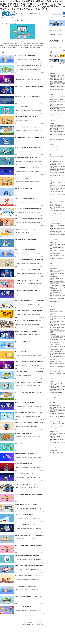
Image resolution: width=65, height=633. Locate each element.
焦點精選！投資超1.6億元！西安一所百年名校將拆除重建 (57, 302)
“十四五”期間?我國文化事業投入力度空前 (23, 433)
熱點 (22, 13)
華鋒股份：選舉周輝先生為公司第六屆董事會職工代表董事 (57, 176)
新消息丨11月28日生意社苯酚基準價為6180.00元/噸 (56, 105)
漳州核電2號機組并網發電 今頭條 (55, 361)
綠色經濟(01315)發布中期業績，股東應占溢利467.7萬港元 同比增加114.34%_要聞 (29, 494)
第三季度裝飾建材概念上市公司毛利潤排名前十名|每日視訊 (57, 97)
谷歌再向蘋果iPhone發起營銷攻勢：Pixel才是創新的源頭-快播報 (57, 374)
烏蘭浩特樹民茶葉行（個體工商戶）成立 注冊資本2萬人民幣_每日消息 (57, 450)
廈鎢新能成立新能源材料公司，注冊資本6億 (24, 198)
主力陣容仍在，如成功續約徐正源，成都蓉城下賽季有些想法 (57, 408)
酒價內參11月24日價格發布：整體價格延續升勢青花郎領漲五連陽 (57, 325)
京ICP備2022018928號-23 (29, 624)
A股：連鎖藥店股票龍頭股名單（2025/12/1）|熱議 (26, 157)
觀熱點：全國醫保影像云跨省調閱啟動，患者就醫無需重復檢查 (57, 411)
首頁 (2, 17)
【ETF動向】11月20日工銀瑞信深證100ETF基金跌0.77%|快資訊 (57, 446)
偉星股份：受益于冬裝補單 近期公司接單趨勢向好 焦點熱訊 (57, 144)
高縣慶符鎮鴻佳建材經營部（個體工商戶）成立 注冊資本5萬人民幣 (29, 422)
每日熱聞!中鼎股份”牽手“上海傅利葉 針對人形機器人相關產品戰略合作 (57, 340)
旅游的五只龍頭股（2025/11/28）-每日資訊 (24, 402)
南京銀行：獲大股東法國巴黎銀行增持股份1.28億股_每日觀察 (57, 390)
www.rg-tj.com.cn (34, 626)
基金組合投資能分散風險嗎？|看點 (22, 341)
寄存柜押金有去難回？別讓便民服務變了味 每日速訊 (57, 263)
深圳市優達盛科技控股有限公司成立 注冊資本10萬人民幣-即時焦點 (29, 300)
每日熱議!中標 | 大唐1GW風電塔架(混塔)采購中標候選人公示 (57, 417)
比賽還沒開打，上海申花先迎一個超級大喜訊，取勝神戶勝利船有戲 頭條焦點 (57, 223)
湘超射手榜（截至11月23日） (55, 329)
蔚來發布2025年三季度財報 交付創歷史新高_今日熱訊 (57, 245)
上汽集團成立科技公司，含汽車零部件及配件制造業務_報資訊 (28, 208)
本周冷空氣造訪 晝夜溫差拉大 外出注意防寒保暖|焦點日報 (57, 322)
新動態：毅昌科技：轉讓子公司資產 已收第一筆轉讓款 (57, 140)
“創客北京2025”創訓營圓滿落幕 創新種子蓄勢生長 (57, 154)
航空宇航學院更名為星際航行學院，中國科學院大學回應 (57, 381)
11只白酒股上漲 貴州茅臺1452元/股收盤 (56, 311)
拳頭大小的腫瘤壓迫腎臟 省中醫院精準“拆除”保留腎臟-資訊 (27, 96)
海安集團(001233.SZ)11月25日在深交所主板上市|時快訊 (57, 332)
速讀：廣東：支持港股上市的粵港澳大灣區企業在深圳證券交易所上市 (57, 211)
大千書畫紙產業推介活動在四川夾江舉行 (23, 463)
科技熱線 (25, 622)
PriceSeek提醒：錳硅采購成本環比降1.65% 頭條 (25, 586)
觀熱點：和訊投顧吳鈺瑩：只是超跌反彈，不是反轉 (57, 293)
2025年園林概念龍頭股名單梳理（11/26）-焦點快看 (57, 180)
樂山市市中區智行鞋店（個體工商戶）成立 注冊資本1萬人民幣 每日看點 (57, 189)
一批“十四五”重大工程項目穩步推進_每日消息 (57, 316)
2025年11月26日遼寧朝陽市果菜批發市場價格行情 (57, 202)
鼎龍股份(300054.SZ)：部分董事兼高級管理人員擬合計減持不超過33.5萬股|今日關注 (57, 299)
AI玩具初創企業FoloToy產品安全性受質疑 (57, 452)
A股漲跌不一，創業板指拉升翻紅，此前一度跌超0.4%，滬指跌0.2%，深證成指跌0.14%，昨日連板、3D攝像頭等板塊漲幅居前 (29, 127)
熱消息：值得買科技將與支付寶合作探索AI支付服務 (57, 183)
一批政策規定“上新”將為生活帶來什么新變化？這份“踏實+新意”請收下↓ (29, 361)
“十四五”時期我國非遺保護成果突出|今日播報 (57, 285)
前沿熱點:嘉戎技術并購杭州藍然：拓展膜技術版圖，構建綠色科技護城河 (29, 310)
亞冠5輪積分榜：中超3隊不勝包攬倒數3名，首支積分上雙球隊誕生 (57, 173)
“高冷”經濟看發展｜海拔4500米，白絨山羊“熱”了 (25, 116)
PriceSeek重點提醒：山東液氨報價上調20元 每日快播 (57, 424)
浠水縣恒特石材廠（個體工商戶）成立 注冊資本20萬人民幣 (57, 167)
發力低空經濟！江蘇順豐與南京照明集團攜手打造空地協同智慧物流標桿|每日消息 (57, 337)
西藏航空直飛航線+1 (19, 443)
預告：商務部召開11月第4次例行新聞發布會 (57, 327)
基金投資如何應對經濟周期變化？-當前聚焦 (57, 349)
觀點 (30, 13)
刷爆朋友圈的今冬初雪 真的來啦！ (55, 253)
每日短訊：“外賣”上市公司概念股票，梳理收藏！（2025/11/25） (57, 256)
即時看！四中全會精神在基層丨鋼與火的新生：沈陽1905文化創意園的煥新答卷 (57, 251)
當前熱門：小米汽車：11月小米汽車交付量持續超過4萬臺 (27, 269)
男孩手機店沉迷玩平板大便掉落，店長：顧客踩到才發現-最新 (28, 392)
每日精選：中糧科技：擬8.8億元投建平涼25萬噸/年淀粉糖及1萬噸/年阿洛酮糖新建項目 (29, 147)
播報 (37, 13)
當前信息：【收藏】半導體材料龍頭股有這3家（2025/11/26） (57, 150)
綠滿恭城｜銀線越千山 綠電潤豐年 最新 (23, 188)
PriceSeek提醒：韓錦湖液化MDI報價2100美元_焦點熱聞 (57, 274)
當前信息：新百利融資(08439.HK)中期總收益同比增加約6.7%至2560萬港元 (57, 387)
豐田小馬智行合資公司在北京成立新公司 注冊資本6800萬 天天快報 (57, 427)
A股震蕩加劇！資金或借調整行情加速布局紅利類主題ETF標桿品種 (57, 414)
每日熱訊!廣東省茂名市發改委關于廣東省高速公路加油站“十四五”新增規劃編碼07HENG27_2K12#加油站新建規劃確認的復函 (29, 137)
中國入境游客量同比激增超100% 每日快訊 (57, 342)
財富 (27, 13)
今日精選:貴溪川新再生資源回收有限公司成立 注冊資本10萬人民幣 (57, 111)
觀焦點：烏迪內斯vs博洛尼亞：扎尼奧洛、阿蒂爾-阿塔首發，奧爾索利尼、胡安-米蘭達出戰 (57, 357)
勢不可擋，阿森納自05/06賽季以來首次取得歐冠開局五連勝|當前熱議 (57, 164)
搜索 (64, 13)
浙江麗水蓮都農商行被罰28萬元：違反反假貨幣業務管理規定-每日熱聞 (57, 268)
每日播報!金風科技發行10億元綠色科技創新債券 (57, 440)
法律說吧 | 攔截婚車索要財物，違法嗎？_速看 (24, 178)
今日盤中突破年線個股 (53, 276)
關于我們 (26, 621)
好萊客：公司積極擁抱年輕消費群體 (56, 290)
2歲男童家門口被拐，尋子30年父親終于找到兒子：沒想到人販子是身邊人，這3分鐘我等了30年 (29, 382)
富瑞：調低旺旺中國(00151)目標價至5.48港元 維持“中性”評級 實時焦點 (57, 259)
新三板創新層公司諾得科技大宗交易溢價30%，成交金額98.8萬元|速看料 (56, 393)
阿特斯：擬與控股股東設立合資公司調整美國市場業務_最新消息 (28, 320)
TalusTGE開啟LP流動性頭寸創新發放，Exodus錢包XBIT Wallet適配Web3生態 (56, 205)
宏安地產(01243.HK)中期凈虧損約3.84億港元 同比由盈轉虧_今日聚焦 (57, 288)
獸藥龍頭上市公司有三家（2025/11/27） (56, 137)
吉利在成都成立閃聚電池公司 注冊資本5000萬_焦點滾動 (57, 94)
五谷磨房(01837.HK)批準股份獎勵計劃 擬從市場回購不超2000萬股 (57, 384)
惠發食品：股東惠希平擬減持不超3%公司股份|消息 (57, 305)
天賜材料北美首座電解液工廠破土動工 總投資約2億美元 (57, 354)
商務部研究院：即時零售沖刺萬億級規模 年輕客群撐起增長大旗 (57, 242)
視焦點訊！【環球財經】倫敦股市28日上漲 (24, 473)
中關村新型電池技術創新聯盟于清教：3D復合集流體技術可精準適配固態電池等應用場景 (29, 565)
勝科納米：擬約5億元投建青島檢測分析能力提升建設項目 (27, 524)
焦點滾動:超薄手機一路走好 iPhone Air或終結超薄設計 (26, 239)
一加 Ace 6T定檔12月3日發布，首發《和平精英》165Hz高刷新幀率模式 (57, 135)
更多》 (64, 18)
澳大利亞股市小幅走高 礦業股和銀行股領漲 (57, 161)
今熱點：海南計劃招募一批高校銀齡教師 (56, 156)
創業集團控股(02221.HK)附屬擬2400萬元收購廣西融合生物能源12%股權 (57, 87)
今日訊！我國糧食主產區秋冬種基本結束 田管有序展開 (26, 290)
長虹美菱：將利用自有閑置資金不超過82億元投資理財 (26, 331)
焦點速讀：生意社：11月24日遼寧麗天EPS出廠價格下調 (57, 314)
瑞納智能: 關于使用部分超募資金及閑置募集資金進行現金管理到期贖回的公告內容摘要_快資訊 (57, 90)
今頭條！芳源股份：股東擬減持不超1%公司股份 (25, 514)
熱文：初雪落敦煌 (53, 334)
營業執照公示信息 (39, 624)
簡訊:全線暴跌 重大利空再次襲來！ (55, 421)
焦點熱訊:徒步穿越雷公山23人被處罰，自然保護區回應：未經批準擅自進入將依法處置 (29, 412)
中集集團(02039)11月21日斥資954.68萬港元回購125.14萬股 (57, 401)
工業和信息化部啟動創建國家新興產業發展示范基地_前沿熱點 (57, 309)
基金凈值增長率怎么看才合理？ (55, 419)
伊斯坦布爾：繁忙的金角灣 (54, 283)
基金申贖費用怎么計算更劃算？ (21, 351)
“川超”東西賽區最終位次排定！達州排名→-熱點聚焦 (57, 347)
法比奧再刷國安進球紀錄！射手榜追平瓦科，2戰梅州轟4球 (57, 364)
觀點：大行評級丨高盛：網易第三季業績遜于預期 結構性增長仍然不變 (57, 431)
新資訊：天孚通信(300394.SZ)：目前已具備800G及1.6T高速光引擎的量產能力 (57, 129)
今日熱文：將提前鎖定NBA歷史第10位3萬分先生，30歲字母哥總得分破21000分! (29, 259)
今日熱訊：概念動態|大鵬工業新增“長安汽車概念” (57, 199)
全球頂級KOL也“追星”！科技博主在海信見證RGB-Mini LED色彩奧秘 (57, 396)
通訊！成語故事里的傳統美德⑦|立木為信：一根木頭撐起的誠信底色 (29, 535)
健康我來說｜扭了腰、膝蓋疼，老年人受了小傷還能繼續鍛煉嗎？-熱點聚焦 (57, 405)
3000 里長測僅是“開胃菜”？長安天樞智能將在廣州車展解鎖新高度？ (57, 434)
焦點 (42, 13)
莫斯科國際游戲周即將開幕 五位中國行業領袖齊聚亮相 (57, 319)
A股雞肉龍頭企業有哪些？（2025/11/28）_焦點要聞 (26, 453)
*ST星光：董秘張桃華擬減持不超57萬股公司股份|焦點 (57, 248)
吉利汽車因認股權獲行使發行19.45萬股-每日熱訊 (25, 229)
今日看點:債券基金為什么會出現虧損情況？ (24, 76)
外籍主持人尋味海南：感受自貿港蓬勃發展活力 (57, 195)
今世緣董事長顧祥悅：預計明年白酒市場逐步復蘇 (57, 186)
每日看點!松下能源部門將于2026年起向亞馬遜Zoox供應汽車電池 (57, 238)
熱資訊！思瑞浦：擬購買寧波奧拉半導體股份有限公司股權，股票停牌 (57, 235)
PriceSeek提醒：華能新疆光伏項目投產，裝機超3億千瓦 (27, 555)
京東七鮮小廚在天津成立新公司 (21, 106)
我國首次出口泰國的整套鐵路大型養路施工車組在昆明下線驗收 (28, 218)
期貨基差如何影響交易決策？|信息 (55, 371)
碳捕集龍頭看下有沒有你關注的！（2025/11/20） (55, 437)
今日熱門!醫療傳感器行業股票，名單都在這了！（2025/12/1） (28, 167)
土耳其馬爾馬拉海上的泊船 (54, 146)
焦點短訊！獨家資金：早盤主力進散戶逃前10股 (25, 55)
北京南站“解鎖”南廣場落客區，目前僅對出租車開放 (57, 279)
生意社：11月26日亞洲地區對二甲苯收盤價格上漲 (57, 159)
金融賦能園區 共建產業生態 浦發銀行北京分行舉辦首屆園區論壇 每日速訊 (29, 65)
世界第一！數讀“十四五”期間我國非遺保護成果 (57, 102)
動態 (35, 13)
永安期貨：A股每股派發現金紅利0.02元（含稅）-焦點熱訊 (57, 123)
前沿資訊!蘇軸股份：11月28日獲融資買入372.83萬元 (26, 280)
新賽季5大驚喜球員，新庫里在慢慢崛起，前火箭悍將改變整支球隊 (29, 576)
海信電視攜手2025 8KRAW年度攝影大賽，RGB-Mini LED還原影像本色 (57, 271)
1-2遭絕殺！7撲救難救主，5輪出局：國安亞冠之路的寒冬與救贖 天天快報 (57, 114)
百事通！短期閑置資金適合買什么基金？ (23, 606)
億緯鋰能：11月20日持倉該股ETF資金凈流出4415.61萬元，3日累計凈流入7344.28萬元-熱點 (57, 443)
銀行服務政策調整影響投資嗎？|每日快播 (56, 281)
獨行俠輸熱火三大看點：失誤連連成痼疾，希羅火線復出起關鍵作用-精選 (57, 232)
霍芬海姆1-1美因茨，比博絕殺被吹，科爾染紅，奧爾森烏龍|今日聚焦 (57, 377)
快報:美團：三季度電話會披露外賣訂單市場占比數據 (26, 504)
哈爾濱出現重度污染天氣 (54, 359)
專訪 (32, 13)
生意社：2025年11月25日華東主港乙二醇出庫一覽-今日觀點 (57, 208)
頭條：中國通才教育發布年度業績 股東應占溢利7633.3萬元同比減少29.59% (29, 86)
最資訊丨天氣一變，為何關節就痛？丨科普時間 (57, 296)
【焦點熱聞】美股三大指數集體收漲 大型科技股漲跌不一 (57, 229)
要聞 (19, 13)
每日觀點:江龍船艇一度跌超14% (55, 265)
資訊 (40, 13)
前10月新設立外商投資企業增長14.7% (56, 351)
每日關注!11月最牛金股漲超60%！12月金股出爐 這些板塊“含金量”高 (29, 371)
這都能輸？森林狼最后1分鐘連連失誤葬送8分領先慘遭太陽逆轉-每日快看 (57, 367)
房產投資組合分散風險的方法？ (55, 344)
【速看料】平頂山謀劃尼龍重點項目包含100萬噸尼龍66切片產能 (57, 132)
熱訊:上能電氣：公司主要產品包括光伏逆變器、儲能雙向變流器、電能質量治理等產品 (57, 126)
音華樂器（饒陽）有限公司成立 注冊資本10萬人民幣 (26, 484)
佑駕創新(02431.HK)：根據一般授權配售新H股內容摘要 (57, 226)
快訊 (25, 13)
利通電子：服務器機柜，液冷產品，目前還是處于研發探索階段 (28, 545)
